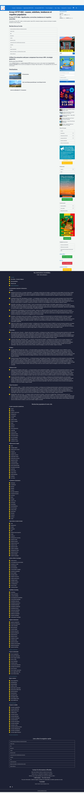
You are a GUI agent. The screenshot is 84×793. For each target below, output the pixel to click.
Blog (58, 8)
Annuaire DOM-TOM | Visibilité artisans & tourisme (18, 42)
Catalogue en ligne (67, 270)
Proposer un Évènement (64, 244)
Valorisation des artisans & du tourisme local (67, 250)
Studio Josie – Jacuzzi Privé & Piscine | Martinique (67, 122)
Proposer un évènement (67, 199)
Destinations (19, 8)
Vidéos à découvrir (13, 54)
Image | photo (12, 31)
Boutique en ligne (13, 40)
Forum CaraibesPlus (13, 676)
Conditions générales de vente (42, 791)
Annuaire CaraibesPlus (13, 735)
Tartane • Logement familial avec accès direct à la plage (68, 124)
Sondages (11, 45)
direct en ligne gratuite (67, 256)
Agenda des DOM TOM (28, 8)
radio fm (62, 169)
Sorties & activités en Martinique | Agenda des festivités (19, 29)
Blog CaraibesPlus (12, 703)
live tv (61, 171)
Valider (67, 82)
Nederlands (45, 784)
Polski (48, 784)
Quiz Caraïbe (63, 208)
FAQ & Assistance (14, 285)
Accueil (13, 8)
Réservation (12, 35)
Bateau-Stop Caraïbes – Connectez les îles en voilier (18, 52)
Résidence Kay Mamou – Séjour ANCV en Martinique (68, 116)
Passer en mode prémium (65, 142)
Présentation (25, 75)
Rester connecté (63, 77)
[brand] (3, 8)
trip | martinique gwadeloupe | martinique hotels (34, 83)
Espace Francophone (13, 49)
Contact (69, 8)
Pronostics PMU (67, 238)
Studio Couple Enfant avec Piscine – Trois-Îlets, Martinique (69, 119)
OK (73, 53)
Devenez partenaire (64, 140)
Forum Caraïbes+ (49, 8)
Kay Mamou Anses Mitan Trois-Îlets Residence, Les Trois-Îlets (68, 113)
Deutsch (36, 784)
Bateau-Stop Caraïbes (64, 210)
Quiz (56, 8)
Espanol (41, 784)
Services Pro (64, 8)
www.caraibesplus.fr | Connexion (18, 90)
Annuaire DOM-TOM (39, 8)
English (39, 784)
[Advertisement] (19, 2)
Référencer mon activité (67, 162)
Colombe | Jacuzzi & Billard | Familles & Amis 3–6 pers (67, 110)
